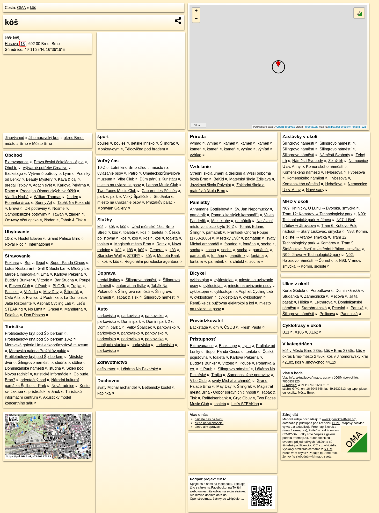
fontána (231, 244)
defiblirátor (106, 369)
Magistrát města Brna (132, 244)
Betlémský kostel (156, 387)
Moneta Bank (168, 256)
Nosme (58, 208)
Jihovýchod (14, 138)
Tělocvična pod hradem (145, 149)
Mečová (337, 296)
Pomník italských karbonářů (235, 215)
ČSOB (229, 327)
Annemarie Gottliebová (209, 209)
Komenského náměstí (324, 166)
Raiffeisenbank (215, 398)
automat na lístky (131, 286)
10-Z (9, 238)
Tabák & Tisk (72, 220)
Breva (14, 208)
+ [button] (196, 11)
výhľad (195, 143)
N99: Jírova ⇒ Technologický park (311, 255)
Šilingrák (71, 292)
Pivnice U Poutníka (42, 297)
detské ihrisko (143, 143)
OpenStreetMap (285, 126)
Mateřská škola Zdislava (250, 179)
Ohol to (11, 168)
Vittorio (43, 280)
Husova (15, 44)
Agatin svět (42, 185)
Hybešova (333, 172)
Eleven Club (19, 286)
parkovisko (106, 316)
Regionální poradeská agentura (151, 261)
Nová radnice (62, 386)
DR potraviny (36, 208)
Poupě (84, 280)
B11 (285, 332)
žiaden (72, 197)
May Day (50, 292)
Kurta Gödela (293, 290)
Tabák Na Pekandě (74, 203)
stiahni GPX (290, 388)
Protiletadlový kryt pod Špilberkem (34, 333)
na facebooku (223, 484)
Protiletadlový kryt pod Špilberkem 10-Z (38, 339)
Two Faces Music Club (116, 191)
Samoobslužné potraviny (26, 214)
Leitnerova (323, 302)
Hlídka (303, 302)
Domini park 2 (158, 321)
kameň (229, 143)
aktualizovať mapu (308, 377)
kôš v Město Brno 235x (302, 351)
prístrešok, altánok (44, 391)
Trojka (76, 286)
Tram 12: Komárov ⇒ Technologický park (317, 214)
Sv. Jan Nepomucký (252, 209)
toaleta (129, 232)
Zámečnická (314, 296)
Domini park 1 (109, 327)
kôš (33, 8)
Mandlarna (73, 309)
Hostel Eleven (30, 238)
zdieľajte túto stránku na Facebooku (218, 485)
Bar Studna (64, 280)
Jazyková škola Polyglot (210, 185)
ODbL (336, 423)
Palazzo (12, 292)
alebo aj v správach (208, 426)
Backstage (14, 173)
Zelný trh (335, 161)
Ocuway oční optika (22, 220)
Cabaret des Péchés (159, 191)
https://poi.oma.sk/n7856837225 (347, 126)
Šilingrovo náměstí (34, 362)
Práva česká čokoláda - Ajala (58, 162)
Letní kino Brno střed (128, 167)
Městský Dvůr (228, 238)
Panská (356, 308)
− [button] (196, 19)
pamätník (198, 215)
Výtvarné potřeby (43, 173)
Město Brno (42, 143)
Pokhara (12, 263)
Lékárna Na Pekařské (139, 369)
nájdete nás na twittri (209, 419)
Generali (157, 250)
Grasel (53, 309)
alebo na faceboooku (209, 423)
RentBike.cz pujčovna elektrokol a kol (222, 303)
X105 (299, 332)
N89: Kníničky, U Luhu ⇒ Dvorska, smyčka (318, 208)
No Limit (35, 309)
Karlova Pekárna (71, 185)
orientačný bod (33, 380)
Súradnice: (14, 49)
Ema (45, 274)
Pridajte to (316, 453)
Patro (133, 173)
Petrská (338, 308)
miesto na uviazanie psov (119, 185)
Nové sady (315, 190)
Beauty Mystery (39, 179)
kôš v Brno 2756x (339, 351)
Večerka (31, 292)
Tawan (58, 214)
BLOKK (59, 286)
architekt (236, 261)
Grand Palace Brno (63, 238)
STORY (133, 256)
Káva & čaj (67, 179)
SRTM (328, 449)
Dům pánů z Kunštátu (158, 179)
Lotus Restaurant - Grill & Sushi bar (35, 268)
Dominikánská (347, 290)
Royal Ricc (14, 244)
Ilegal (40, 263)
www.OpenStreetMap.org (339, 419)
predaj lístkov (16, 185)
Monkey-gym (108, 149)
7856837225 (290, 381)
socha (266, 244)
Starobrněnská (314, 308)
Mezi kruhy (220, 221)
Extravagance (17, 162)
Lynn (67, 173)
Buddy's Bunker (18, 280)
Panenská (349, 314)
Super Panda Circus (68, 263)
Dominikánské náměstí (24, 368)
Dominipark (131, 321)
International (39, 244)
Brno (24, 143)
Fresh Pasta (251, 327)
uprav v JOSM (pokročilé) (340, 377)
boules (103, 143)
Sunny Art (43, 203)
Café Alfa (13, 297)
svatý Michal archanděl (117, 387)
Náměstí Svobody (335, 155)
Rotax (10, 191)
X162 (313, 332)
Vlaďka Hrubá (17, 197)
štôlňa (77, 362)
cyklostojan (199, 280)
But (27, 263)
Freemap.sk (311, 126)
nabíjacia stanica (111, 345)
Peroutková (320, 290)
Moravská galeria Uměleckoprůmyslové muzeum (46, 345)
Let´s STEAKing (245, 404)
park (101, 196)
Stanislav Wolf (109, 256)
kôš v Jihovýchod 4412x (315, 362)
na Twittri (234, 487)
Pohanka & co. (17, 203)
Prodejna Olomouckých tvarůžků (48, 191)
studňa (60, 362)
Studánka (162, 196)
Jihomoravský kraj (44, 138)
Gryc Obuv (242, 398)
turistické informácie (51, 374)
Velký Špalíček (135, 196)
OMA (21, 8)
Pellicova (327, 314)
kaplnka (104, 393)
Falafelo (12, 315)
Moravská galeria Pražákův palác (37, 351)
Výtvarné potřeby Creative (45, 168)
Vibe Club (125, 179)
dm (216, 327)
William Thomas (47, 197)
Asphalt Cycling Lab (54, 303)
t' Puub (41, 286)
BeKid (218, 179)
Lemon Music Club (162, 185)
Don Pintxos (34, 315)
